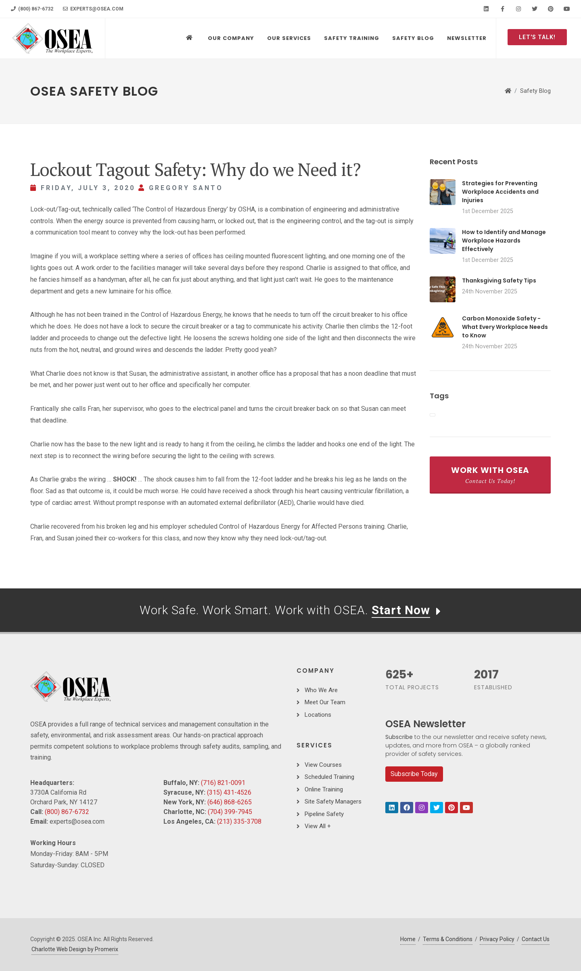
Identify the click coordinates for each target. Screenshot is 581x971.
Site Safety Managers (333, 801)
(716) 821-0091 (223, 783)
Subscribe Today (414, 774)
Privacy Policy (497, 939)
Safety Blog (535, 91)
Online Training (324, 789)
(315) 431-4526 (229, 792)
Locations (318, 714)
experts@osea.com (93, 9)
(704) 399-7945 (230, 812)
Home (408, 939)
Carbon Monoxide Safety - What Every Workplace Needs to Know (505, 326)
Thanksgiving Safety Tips (499, 280)
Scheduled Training (329, 777)
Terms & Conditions (447, 939)
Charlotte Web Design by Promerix (74, 949)
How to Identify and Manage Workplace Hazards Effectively (504, 240)
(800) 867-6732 (32, 9)
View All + (318, 826)
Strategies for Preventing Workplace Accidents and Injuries (500, 191)
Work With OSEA (490, 475)
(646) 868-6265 (229, 802)
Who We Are (321, 690)
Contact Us (536, 939)
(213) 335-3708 (239, 821)
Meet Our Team (325, 702)
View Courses (323, 764)
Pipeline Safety (324, 814)
